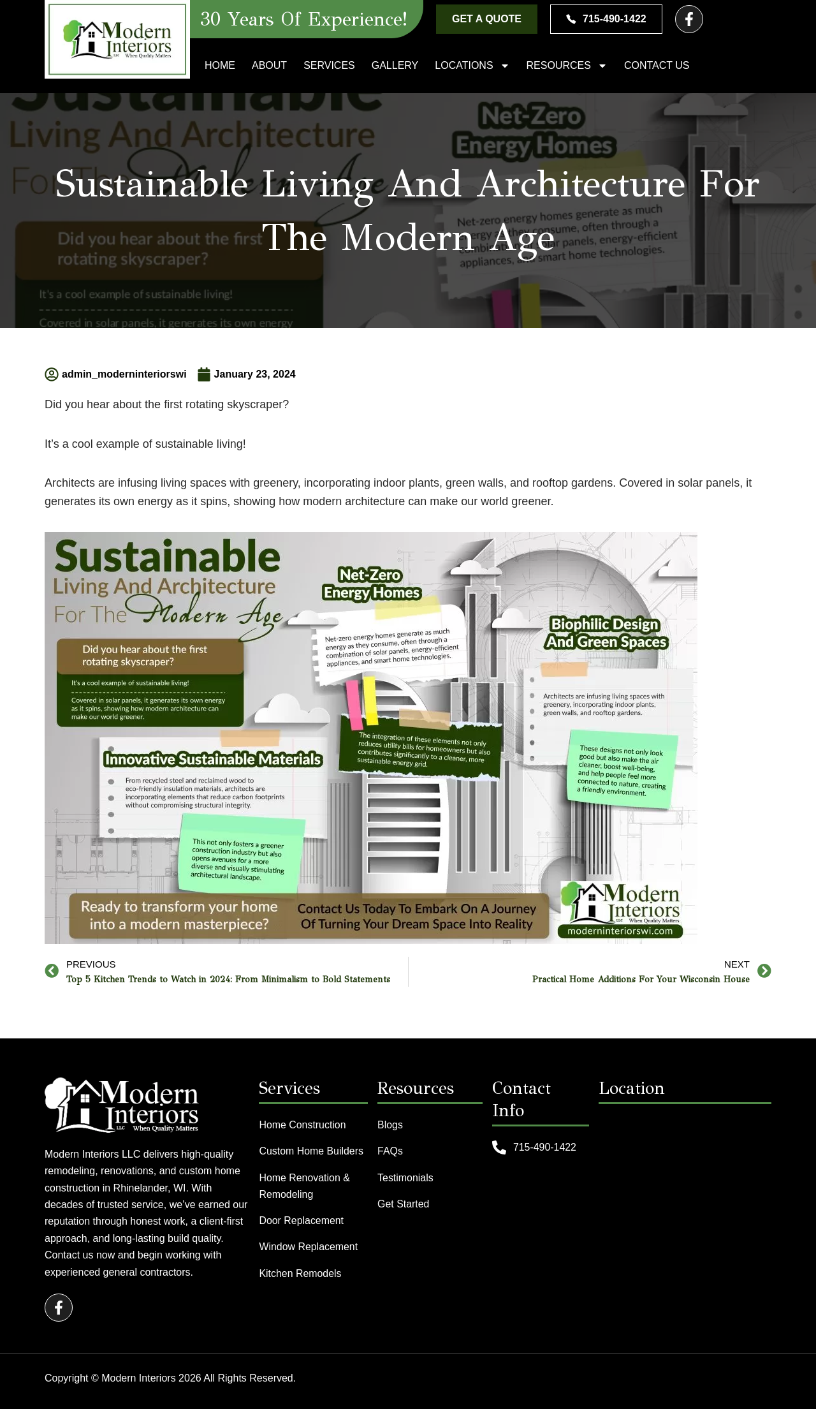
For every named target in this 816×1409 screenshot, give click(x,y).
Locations (472, 65)
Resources (567, 65)
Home (220, 65)
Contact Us (657, 65)
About (269, 65)
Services (329, 65)
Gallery (395, 65)
